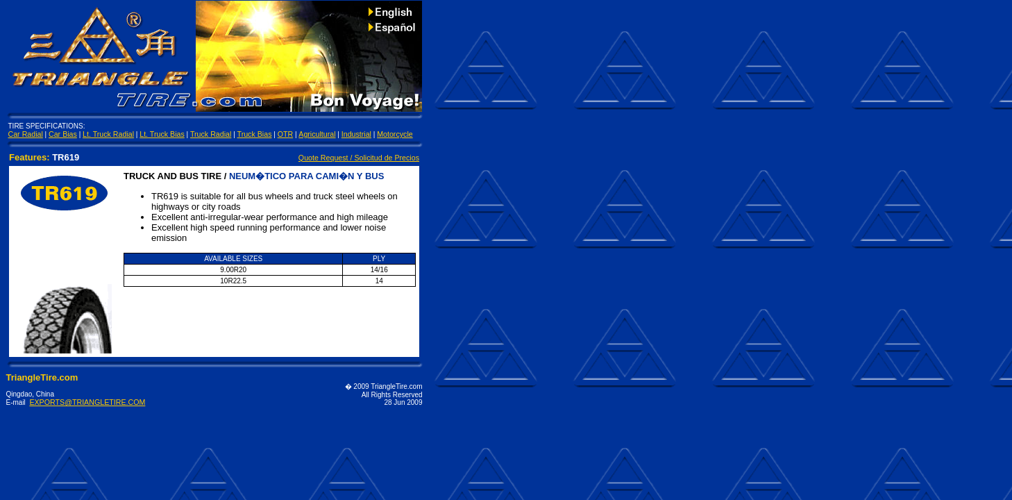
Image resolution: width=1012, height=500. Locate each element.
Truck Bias (254, 134)
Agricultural (316, 134)
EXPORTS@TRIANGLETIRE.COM (87, 402)
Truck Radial (210, 134)
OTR (286, 134)
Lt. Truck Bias (162, 134)
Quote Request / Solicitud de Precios (358, 157)
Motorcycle (395, 134)
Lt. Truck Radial (108, 134)
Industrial (356, 134)
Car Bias (63, 134)
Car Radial (25, 134)
